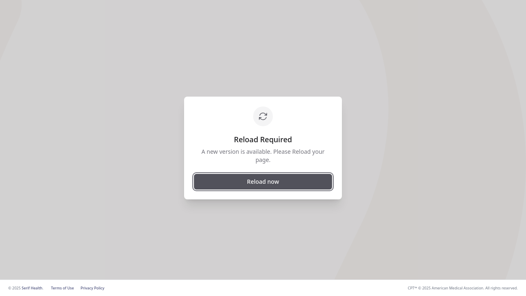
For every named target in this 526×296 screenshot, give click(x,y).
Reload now (263, 181)
